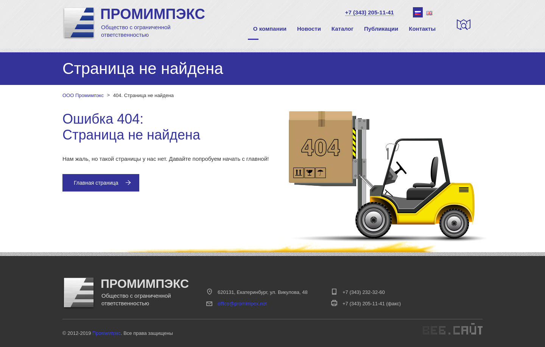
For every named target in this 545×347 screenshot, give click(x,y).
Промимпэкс (106, 333)
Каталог (342, 28)
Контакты (422, 28)
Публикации (381, 28)
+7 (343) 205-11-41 (369, 12)
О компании (270, 28)
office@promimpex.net (242, 303)
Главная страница (102, 183)
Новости (309, 28)
